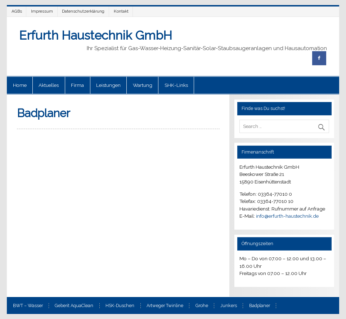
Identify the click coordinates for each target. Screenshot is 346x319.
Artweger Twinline (165, 306)
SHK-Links (176, 85)
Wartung (142, 85)
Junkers (228, 306)
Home (20, 85)
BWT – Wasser (28, 306)
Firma (77, 85)
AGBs (17, 11)
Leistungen (108, 85)
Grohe (202, 306)
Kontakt (121, 11)
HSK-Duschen (119, 306)
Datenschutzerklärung (83, 11)
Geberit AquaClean (74, 306)
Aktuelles (49, 85)
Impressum (42, 11)
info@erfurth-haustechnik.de (287, 216)
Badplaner (259, 306)
